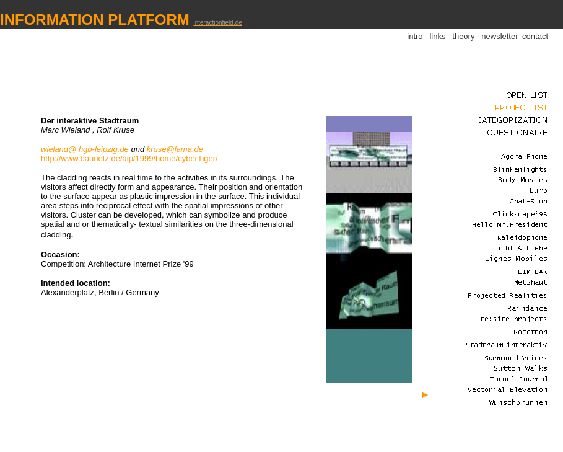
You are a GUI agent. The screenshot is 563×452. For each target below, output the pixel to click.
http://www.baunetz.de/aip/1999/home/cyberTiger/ (129, 158)
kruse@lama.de (175, 149)
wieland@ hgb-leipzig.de (85, 149)
